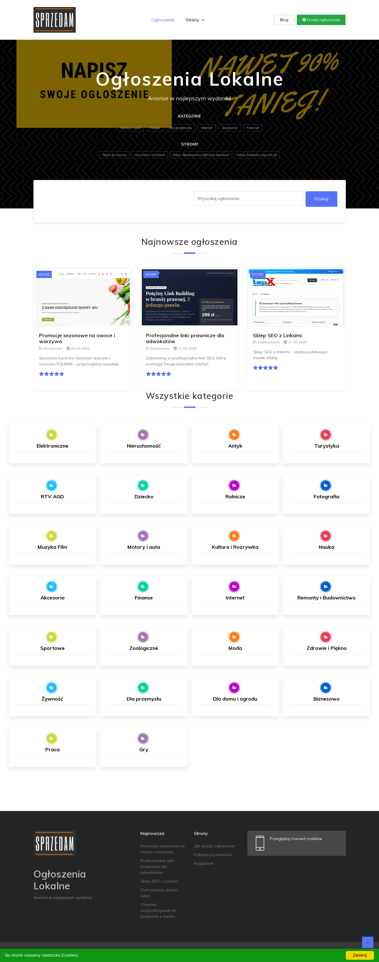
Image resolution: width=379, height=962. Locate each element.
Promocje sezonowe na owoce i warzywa (77, 338)
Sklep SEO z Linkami (277, 335)
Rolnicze (235, 496)
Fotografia (326, 496)
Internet (207, 128)
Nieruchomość (144, 446)
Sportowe (52, 648)
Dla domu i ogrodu (235, 699)
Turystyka (326, 446)
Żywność (52, 699)
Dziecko (143, 496)
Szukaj (321, 198)
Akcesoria (229, 128)
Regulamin (204, 863)
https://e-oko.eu (114, 155)
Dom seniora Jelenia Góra (159, 892)
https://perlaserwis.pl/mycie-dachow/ (201, 155)
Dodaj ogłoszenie (321, 19)
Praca (52, 749)
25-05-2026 (78, 348)
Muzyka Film (52, 547)
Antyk (235, 446)
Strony (195, 20)
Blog (284, 19)
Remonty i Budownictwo (326, 597)
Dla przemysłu (180, 128)
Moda (235, 648)
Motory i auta (130, 128)
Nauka (155, 128)
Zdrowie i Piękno (327, 648)
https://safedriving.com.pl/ (257, 155)
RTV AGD (52, 496)
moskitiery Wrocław (149, 155)
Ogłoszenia (162, 20)
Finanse (252, 128)
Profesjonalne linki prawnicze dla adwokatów (185, 338)
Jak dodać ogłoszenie (214, 845)
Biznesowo (50, 348)
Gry (143, 749)
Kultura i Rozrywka (235, 547)
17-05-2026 (185, 348)
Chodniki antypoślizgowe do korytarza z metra (158, 910)
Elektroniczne (266, 342)
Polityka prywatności (213, 854)
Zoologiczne (143, 648)
